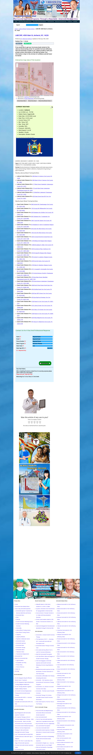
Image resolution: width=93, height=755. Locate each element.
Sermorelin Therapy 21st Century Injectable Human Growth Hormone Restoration (44, 697)
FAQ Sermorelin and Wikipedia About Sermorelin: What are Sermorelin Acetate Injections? (44, 713)
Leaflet (41, 95)
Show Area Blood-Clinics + (45, 101)
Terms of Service (35, 753)
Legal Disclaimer (20, 660)
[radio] (29, 422)
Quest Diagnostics (29, 98)
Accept (78, 753)
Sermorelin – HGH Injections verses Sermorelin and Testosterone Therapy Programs (45, 682)
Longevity (18, 634)
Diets (17, 617)
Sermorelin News (20, 645)
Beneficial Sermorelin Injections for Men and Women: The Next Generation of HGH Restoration (45, 671)
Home (16, 21)
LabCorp (27, 97)
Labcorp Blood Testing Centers (27, 29)
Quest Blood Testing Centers (23, 632)
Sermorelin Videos (20, 649)
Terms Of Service (20, 667)
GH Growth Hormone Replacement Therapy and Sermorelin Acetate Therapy (23, 693)
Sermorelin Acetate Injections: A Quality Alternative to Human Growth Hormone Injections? (45, 732)
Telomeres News (20, 651)
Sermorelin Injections (21, 643)
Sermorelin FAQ (51, 21)
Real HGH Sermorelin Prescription (44, 654)
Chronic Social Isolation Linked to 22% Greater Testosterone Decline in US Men (44, 621)
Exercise (18, 619)
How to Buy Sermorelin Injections (39, 21)
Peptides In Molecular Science (23, 638)
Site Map (75, 21)
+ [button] (17, 64)
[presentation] (25, 356)
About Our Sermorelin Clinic (60, 21)
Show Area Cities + (22, 101)
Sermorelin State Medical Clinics (25, 21)
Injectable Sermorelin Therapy (22, 732)
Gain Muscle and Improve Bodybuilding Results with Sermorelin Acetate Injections (45, 738)
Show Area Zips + (32, 101)
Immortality (18, 628)
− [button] (17, 66)
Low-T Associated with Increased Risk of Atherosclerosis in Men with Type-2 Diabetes (24, 736)
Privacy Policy (19, 664)
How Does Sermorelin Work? (42, 728)
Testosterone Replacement (22, 654)
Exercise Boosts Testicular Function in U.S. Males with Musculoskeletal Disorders (45, 615)
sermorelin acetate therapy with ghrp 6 (24, 706)
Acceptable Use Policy (21, 662)
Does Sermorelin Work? (41, 717)
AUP (49, 753)
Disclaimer (28, 753)
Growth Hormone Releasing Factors (24, 621)
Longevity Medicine (20, 636)
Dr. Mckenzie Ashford (26, 39)
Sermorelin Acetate (20, 641)
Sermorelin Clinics (20, 615)
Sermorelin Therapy (20, 647)
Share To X (19, 43)
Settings (67, 753)
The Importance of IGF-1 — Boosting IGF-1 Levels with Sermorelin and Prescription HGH (44, 641)
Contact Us (70, 21)
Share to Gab (28, 43)
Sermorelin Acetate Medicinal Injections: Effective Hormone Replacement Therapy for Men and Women (24, 728)
